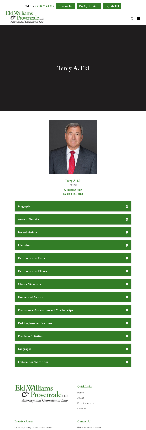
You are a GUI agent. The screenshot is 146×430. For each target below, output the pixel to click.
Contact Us (65, 6)
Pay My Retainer (89, 6)
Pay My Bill (112, 6)
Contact (82, 408)
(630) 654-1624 (73, 190)
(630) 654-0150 (73, 194)
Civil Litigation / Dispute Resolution (33, 427)
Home (80, 393)
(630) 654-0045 (44, 6)
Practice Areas (85, 403)
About (80, 398)
